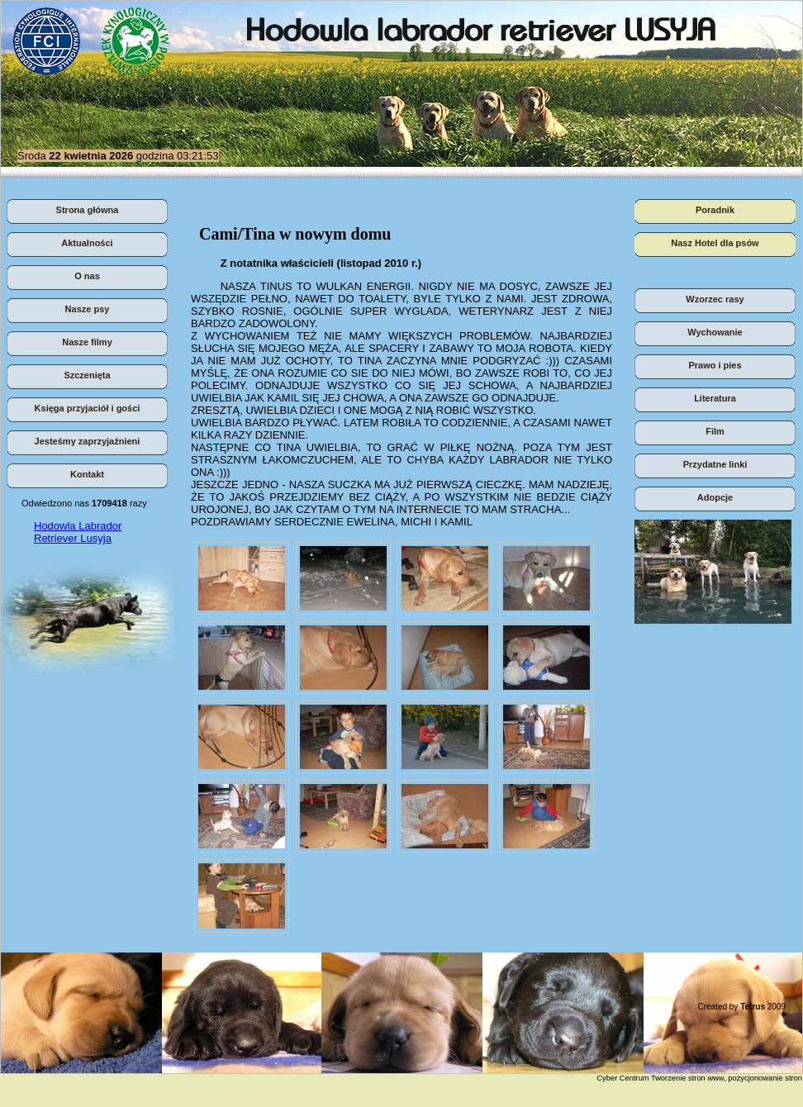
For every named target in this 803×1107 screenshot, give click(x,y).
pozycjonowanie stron (765, 1078)
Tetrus (752, 1006)
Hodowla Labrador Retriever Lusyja (77, 532)
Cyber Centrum (622, 1078)
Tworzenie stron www (688, 1078)
